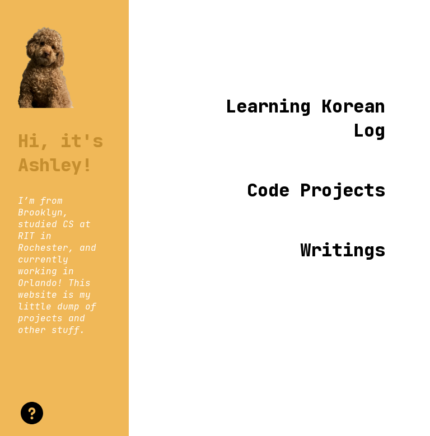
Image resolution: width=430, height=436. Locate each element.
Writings (342, 250)
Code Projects (316, 190)
